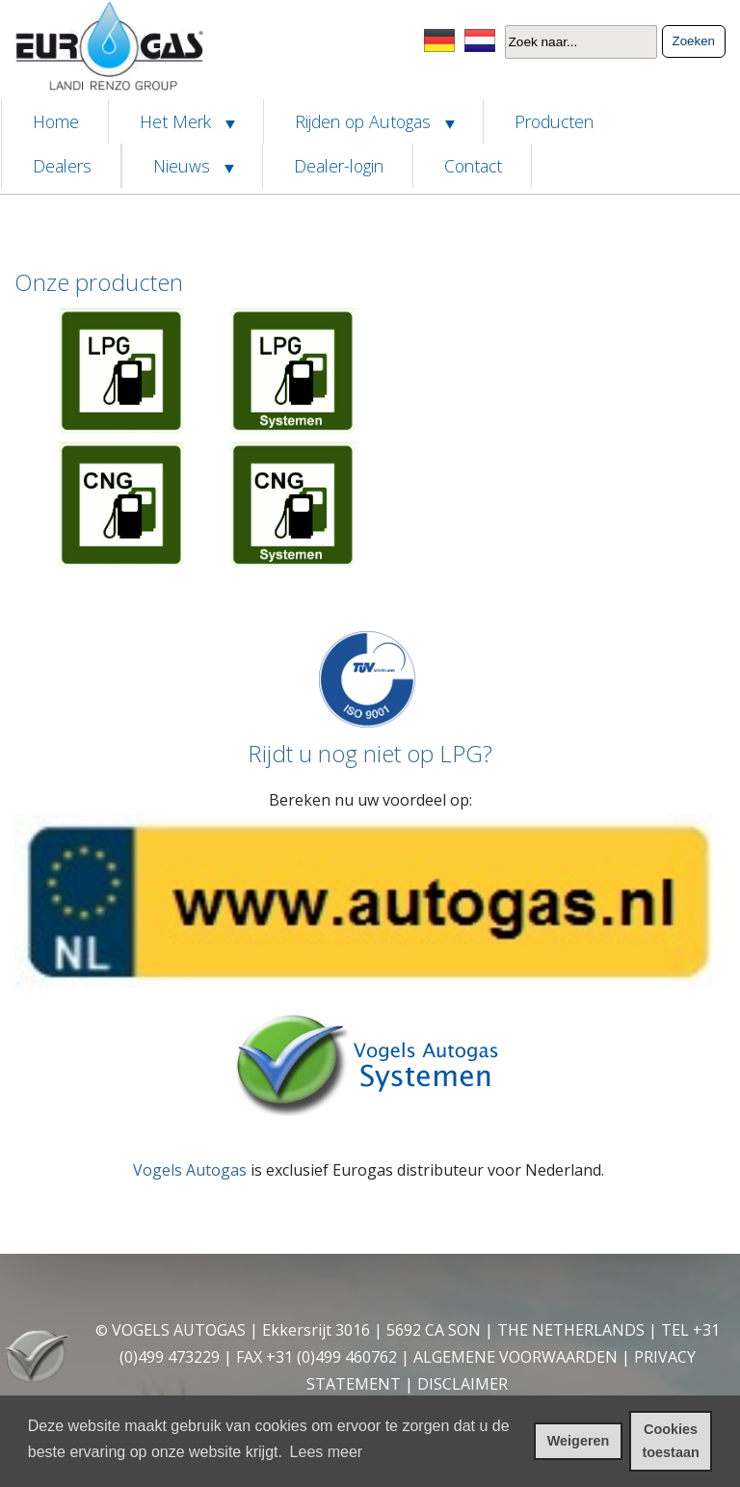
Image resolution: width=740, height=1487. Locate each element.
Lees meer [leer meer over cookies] (326, 1452)
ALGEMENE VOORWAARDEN (515, 1357)
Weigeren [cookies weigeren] (578, 1440)
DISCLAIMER (462, 1383)
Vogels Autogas (190, 1170)
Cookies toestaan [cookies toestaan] (671, 1440)
